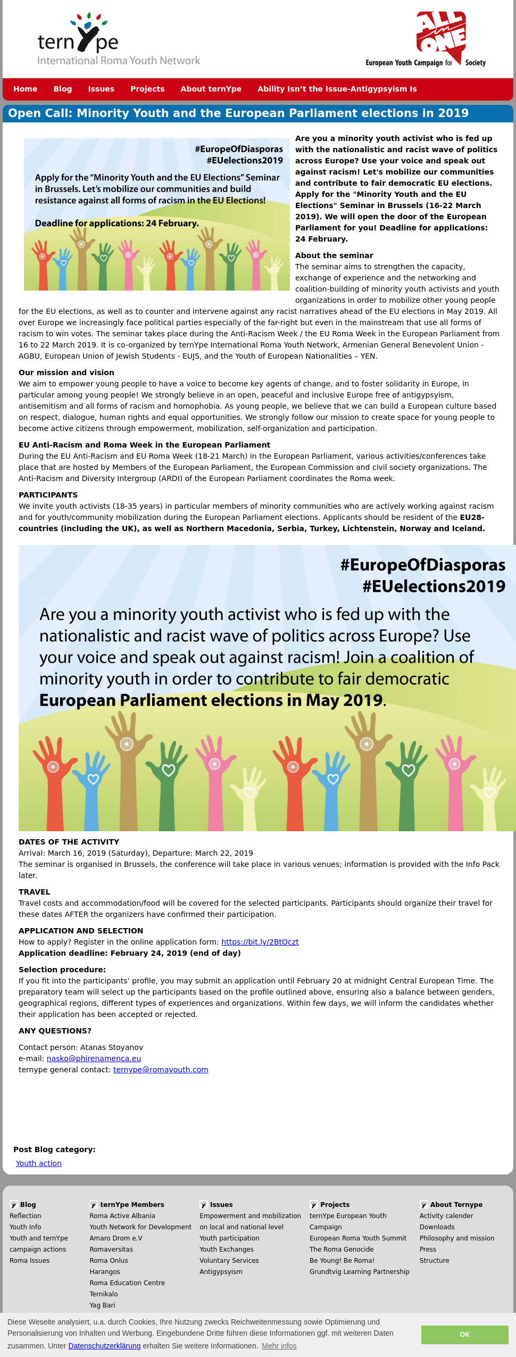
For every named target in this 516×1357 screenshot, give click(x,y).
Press (428, 1249)
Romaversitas (111, 1249)
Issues (101, 89)
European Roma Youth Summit (358, 1238)
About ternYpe (211, 89)
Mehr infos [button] (279, 1346)
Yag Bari (102, 1305)
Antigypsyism (221, 1272)
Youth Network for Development (140, 1227)
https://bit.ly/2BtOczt (259, 942)
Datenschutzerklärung (104, 1346)
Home (25, 89)
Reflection (25, 1216)
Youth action (39, 1163)
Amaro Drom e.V (115, 1238)
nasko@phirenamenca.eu (94, 1058)
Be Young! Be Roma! (342, 1260)
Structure (435, 1260)
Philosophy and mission (457, 1238)
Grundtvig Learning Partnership (360, 1272)
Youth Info (25, 1227)
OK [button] (465, 1334)
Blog (62, 89)
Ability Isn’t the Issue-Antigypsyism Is (337, 89)
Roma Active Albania (122, 1216)
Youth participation (229, 1238)
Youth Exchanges (226, 1249)
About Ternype (456, 1205)
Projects (147, 89)
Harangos (104, 1272)
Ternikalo (103, 1294)
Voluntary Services (229, 1260)
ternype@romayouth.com (161, 1069)
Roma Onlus (108, 1260)
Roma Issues (29, 1260)
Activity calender (446, 1216)
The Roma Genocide (342, 1249)
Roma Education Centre (127, 1283)
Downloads (437, 1227)
